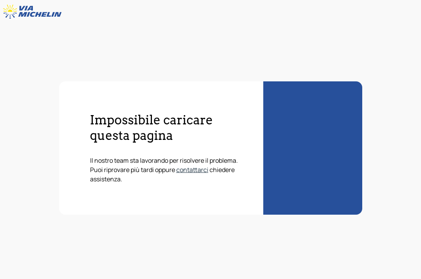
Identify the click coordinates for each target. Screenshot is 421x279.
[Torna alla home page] (34, 11)
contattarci (192, 169)
